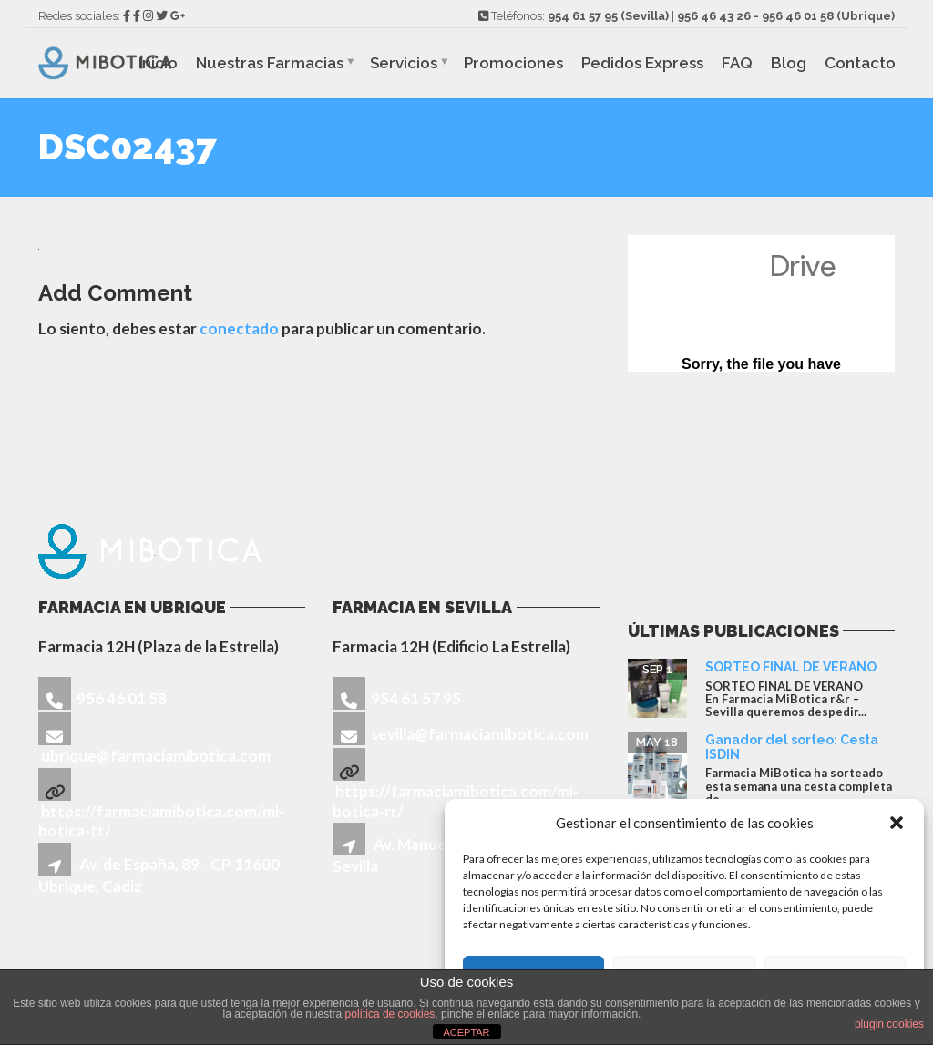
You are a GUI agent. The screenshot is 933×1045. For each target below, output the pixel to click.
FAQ (737, 63)
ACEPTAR (466, 1032)
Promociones (513, 63)
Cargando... (761, 303)
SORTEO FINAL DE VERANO (791, 667)
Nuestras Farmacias (269, 63)
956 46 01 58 (798, 16)
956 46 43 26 (714, 16)
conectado (239, 328)
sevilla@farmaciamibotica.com (480, 733)
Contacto (860, 63)
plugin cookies (889, 1024)
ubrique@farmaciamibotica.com (156, 755)
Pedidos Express (642, 63)
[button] (896, 823)
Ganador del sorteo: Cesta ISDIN (791, 747)
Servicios (403, 63)
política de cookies (390, 1014)
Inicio (158, 63)
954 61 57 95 (583, 16)
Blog (788, 63)
